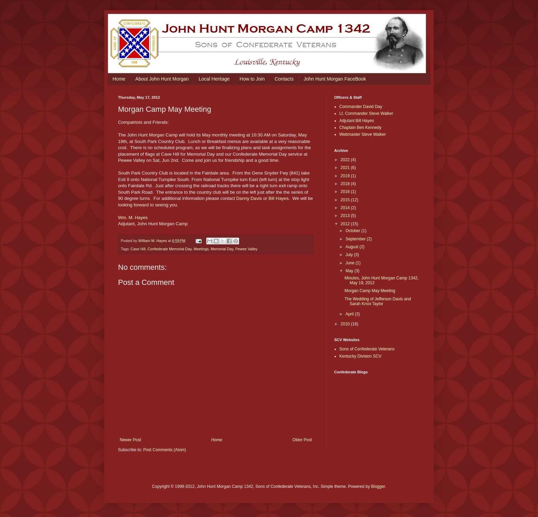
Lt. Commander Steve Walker (366, 113)
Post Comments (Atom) (164, 449)
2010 (346, 324)
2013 (346, 215)
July (350, 254)
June (350, 263)
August (353, 246)
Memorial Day (222, 249)
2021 (346, 167)
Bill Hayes (278, 198)
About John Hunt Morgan (162, 79)
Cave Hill (138, 249)
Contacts (283, 79)
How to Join (252, 79)
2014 (346, 207)
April (350, 314)
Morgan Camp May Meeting (369, 290)
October (353, 230)
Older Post (302, 439)
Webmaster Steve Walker (362, 134)
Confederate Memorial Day (169, 249)
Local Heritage (214, 79)
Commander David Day (360, 106)
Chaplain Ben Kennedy (360, 127)
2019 (346, 175)
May (350, 270)
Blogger (378, 486)
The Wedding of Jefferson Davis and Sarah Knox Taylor (377, 301)
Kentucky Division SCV (360, 356)
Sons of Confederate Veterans (367, 349)
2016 (346, 191)
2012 (346, 223)
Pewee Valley (246, 249)
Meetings (201, 249)
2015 (346, 199)
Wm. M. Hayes (133, 217)
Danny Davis (249, 198)
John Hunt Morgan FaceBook (335, 79)
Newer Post (130, 439)
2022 (346, 159)
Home (119, 79)
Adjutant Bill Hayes (356, 120)
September (356, 239)
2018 (346, 183)
